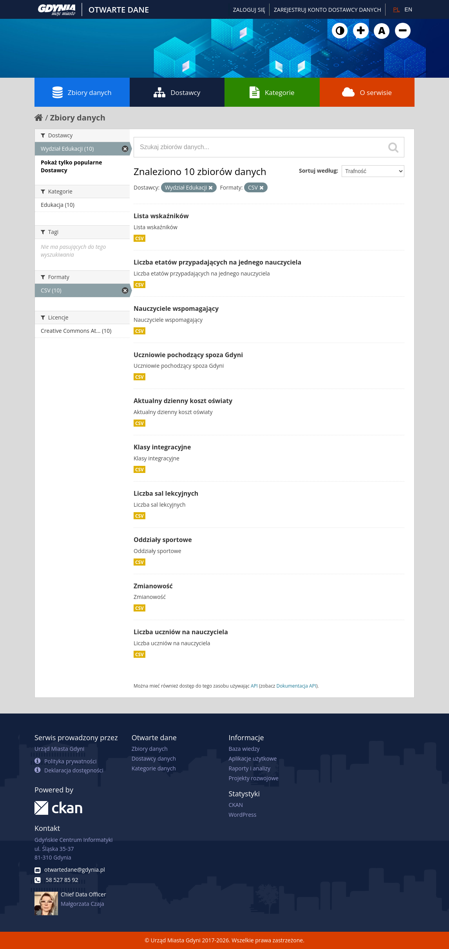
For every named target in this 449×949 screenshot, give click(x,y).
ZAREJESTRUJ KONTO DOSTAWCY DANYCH (327, 9)
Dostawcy (177, 92)
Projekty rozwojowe (253, 778)
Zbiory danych (82, 92)
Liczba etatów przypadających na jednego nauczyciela (217, 262)
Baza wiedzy (243, 748)
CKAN (235, 804)
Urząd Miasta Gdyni (59, 748)
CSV (139, 238)
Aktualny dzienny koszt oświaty (183, 400)
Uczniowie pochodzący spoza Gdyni (188, 354)
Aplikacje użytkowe (252, 758)
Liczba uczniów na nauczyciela (181, 632)
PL (396, 9)
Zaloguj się (249, 9)
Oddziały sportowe (163, 539)
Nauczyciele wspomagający (176, 308)
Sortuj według (318, 170)
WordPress (242, 814)
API (254, 686)
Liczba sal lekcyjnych (166, 493)
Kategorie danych (154, 768)
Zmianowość (153, 586)
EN (408, 9)
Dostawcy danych (154, 758)
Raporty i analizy (249, 768)
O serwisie (367, 92)
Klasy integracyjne (162, 447)
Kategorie (272, 92)
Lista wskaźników (161, 216)
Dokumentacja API (297, 686)
